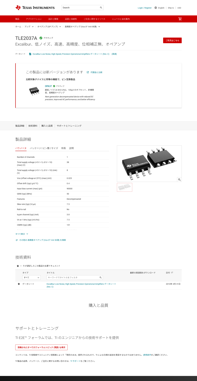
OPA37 (48, 86)
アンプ (27, 27)
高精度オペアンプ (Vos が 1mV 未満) (81, 27)
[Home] (35, 7)
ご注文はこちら (172, 40)
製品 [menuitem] (17, 19)
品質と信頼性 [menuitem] (71, 19)
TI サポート (75, 361)
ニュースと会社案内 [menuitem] (121, 19)
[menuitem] (180, 18)
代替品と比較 (96, 72)
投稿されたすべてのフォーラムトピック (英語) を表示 (41, 347)
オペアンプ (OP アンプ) (47, 27)
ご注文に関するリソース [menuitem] (94, 19)
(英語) (114, 54)
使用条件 (147, 355)
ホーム (18, 27)
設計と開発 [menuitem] (53, 19)
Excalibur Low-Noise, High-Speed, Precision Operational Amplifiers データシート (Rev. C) (71, 54)
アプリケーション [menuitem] (34, 19)
